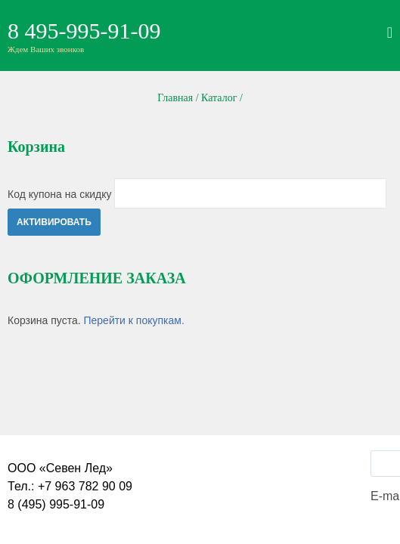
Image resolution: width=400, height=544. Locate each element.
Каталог (219, 98)
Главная (175, 98)
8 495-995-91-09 (84, 30)
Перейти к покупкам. (133, 320)
